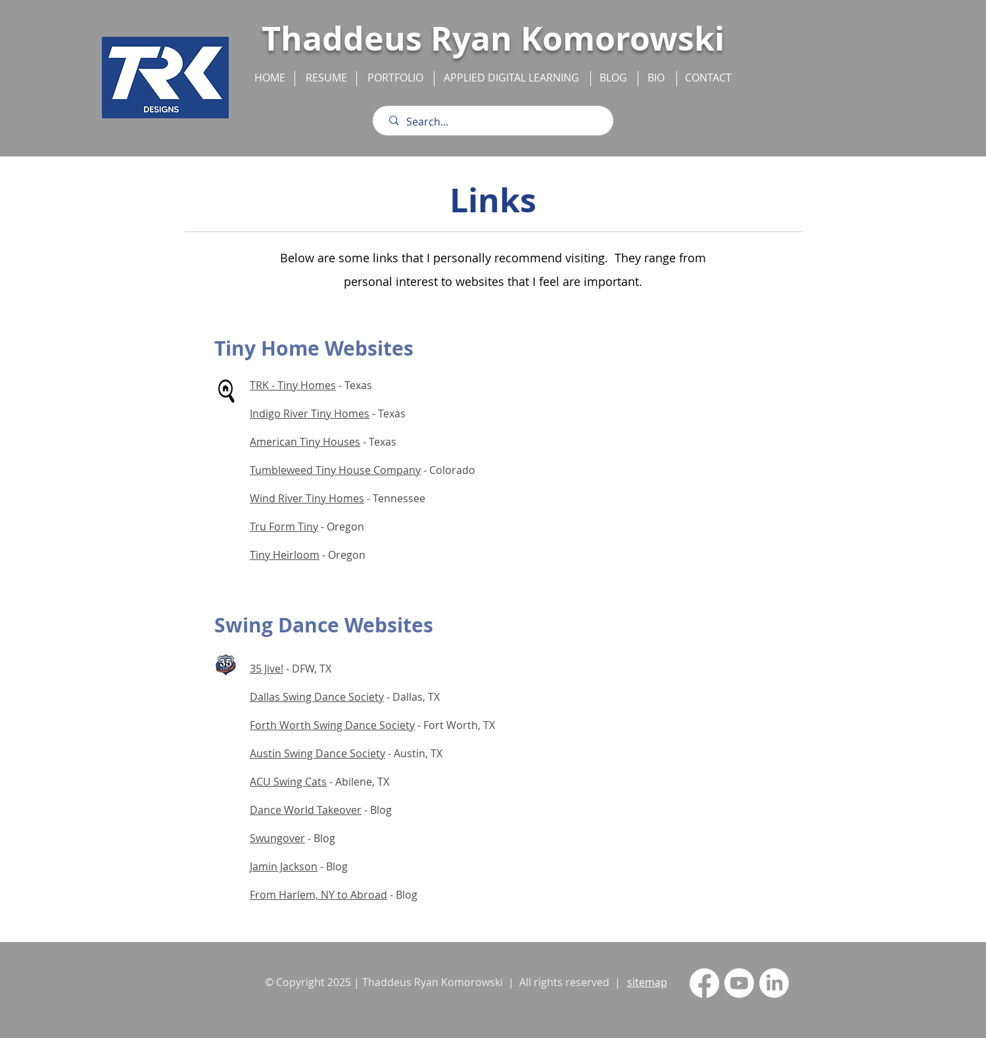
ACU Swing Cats (288, 781)
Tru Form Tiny (284, 526)
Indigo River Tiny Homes (309, 413)
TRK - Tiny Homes (293, 385)
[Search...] (496, 121)
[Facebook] (704, 983)
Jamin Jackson (283, 866)
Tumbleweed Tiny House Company (335, 470)
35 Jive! (266, 668)
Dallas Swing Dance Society (317, 697)
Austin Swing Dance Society (317, 753)
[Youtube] (739, 983)
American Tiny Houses (305, 442)
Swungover (277, 838)
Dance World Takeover (306, 810)
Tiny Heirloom (284, 555)
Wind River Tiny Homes (307, 498)
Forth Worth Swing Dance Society (332, 725)
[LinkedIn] (774, 983)
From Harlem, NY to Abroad (318, 894)
